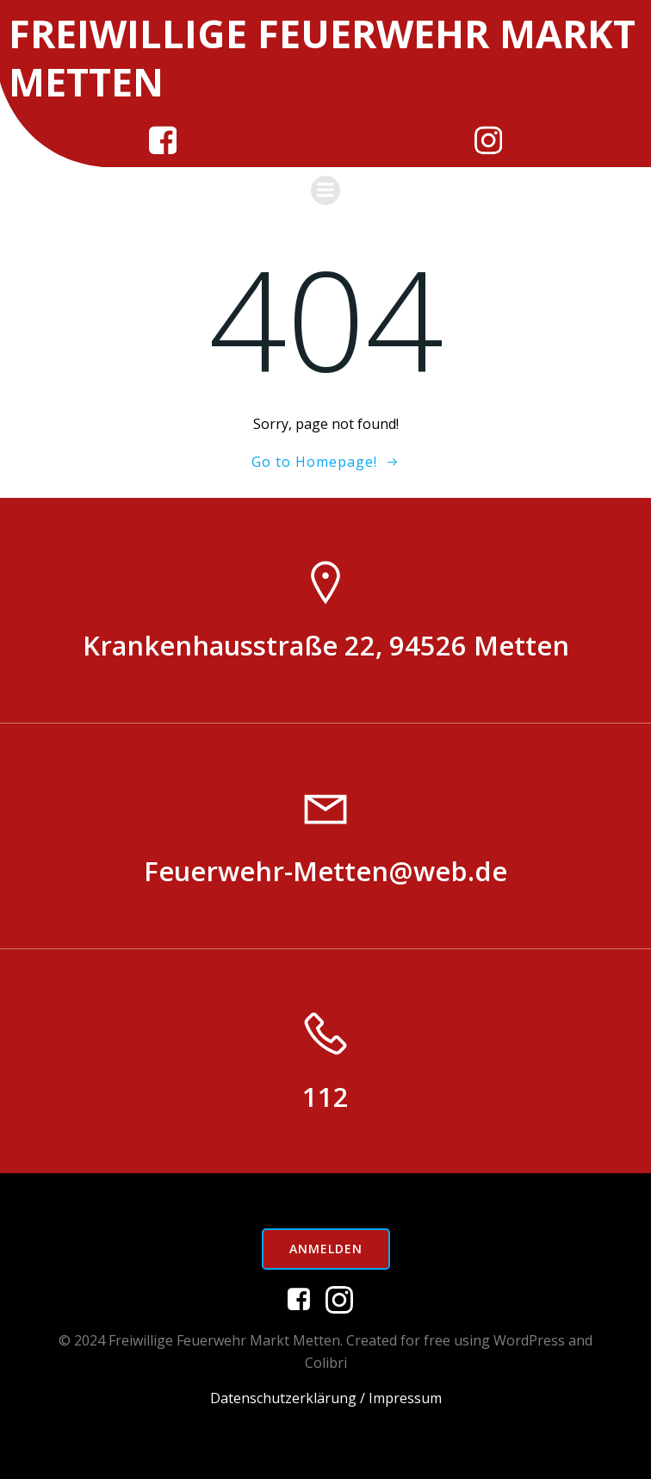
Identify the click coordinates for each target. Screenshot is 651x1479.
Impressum (405, 1398)
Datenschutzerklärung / (287, 1398)
